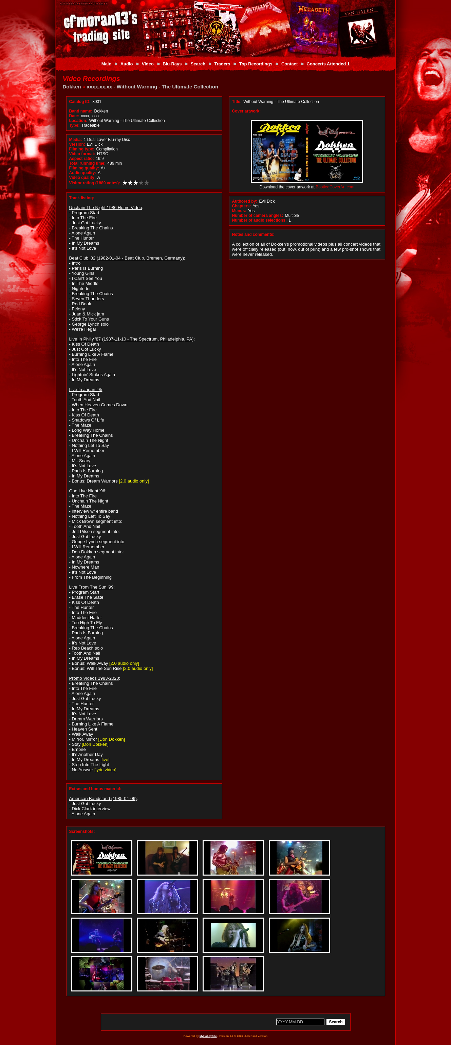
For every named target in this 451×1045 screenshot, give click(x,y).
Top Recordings (256, 63)
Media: (75, 139)
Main (106, 63)
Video (148, 63)
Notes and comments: (253, 234)
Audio (126, 63)
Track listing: (81, 198)
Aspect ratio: (81, 158)
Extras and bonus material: (95, 788)
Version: (77, 144)
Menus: (239, 210)
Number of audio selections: (259, 220)
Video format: (82, 153)
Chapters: (241, 206)
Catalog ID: (80, 101)
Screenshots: (82, 831)
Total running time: (87, 163)
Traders (222, 63)
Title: (237, 101)
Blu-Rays (172, 63)
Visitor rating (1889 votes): (94, 183)
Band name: (81, 111)
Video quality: (82, 177)
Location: (78, 120)
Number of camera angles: (257, 215)
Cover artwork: (246, 111)
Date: (74, 116)
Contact (289, 63)
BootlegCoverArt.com (335, 187)
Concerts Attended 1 (328, 63)
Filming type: (82, 149)
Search (198, 63)
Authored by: (245, 201)
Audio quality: (82, 172)
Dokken (72, 86)
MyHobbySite (208, 1036)
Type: (74, 125)
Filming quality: (84, 168)
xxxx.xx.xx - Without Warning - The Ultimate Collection (152, 86)
